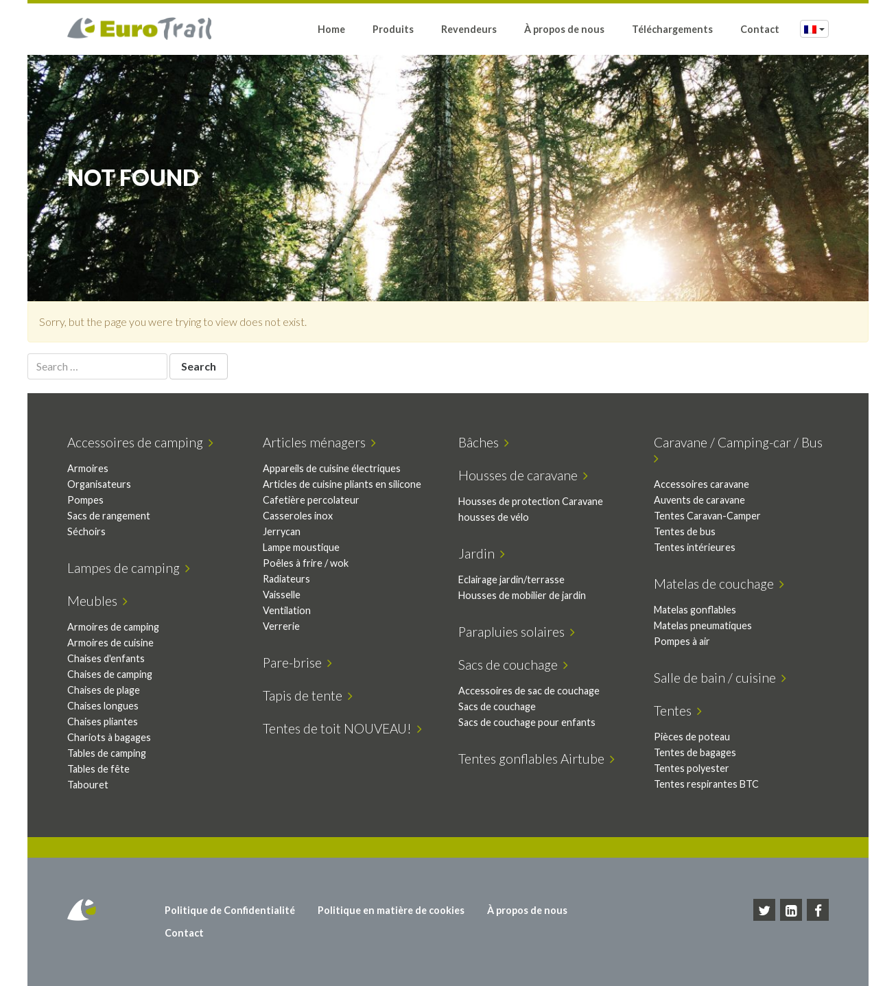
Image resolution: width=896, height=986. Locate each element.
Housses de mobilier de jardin (522, 595)
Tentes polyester (691, 768)
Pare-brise (297, 662)
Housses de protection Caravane (530, 501)
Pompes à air (682, 641)
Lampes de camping (128, 568)
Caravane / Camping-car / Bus (741, 449)
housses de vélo (493, 517)
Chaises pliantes (102, 721)
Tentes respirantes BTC (706, 784)
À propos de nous (564, 29)
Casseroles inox (298, 515)
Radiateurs (286, 579)
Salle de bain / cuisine (720, 677)
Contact (759, 29)
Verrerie (281, 626)
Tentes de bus (685, 531)
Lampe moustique (301, 547)
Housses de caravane (523, 475)
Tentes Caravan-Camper (707, 515)
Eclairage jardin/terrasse (511, 579)
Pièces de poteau (692, 736)
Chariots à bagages (109, 737)
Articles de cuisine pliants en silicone (342, 484)
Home (331, 29)
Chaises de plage (103, 690)
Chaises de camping (109, 674)
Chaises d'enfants (106, 658)
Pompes (85, 500)
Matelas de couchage (719, 583)
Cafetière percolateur (311, 500)
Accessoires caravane (701, 484)
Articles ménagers (319, 442)
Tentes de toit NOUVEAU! (342, 728)
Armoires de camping (113, 627)
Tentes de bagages (695, 752)
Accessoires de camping (140, 442)
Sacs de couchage (513, 664)
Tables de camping (106, 753)
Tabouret (87, 784)
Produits (393, 29)
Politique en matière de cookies (391, 910)
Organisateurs (99, 484)
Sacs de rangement (108, 515)
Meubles (97, 601)
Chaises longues (103, 706)
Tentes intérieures (694, 547)
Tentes (678, 710)
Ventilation (287, 610)
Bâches (483, 442)
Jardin (481, 553)
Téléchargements (672, 29)
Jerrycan (281, 531)
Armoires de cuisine (110, 642)
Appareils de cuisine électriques (332, 468)
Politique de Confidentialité (230, 910)
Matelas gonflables (695, 609)
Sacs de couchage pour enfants (527, 722)
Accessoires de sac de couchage (529, 690)
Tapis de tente (308, 695)
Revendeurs (469, 29)
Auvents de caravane (699, 500)
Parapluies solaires (516, 631)
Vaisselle (281, 594)
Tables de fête (98, 769)
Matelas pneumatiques (703, 625)
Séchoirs (86, 531)
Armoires (87, 468)
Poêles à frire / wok (306, 563)
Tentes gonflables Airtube (536, 758)
